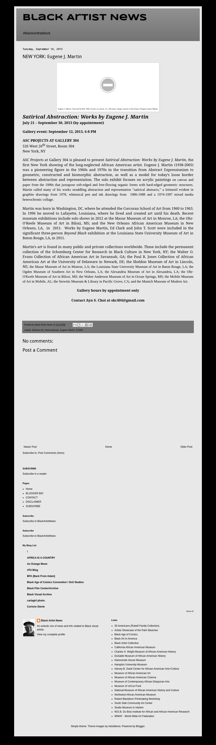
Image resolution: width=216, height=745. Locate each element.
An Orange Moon (37, 563)
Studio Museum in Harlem (129, 707)
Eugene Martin (67, 330)
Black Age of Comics (126, 634)
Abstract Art (38, 330)
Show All (189, 611)
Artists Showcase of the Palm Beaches (136, 630)
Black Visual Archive (39, 594)
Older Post (186, 446)
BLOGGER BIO (34, 493)
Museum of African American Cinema (135, 677)
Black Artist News (85, 17)
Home (108, 446)
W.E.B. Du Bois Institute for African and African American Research (152, 711)
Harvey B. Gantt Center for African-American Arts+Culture (147, 668)
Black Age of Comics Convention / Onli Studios (55, 582)
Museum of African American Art (133, 673)
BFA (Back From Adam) (41, 576)
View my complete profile (51, 634)
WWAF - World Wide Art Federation (134, 716)
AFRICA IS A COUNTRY (41, 557)
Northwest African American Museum (135, 694)
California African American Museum (135, 647)
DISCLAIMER (33, 501)
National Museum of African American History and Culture (147, 690)
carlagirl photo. (36, 600)
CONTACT (32, 497)
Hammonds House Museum (130, 660)
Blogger (140, 726)
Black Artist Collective (127, 643)
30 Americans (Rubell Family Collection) (137, 625)
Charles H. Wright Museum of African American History (145, 651)
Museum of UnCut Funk (128, 686)
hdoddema (114, 726)
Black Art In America (126, 638)
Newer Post (30, 446)
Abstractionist (52, 330)
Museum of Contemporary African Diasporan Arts (142, 681)
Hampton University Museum (131, 664)
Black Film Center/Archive (42, 588)
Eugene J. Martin (158, 164)
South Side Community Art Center (134, 703)
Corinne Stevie (36, 606)
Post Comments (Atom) (51, 452)
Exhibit (79, 330)
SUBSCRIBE (33, 506)
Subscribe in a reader (35, 473)
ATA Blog (32, 570)
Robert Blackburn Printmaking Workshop (137, 698)
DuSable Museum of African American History (140, 655)
